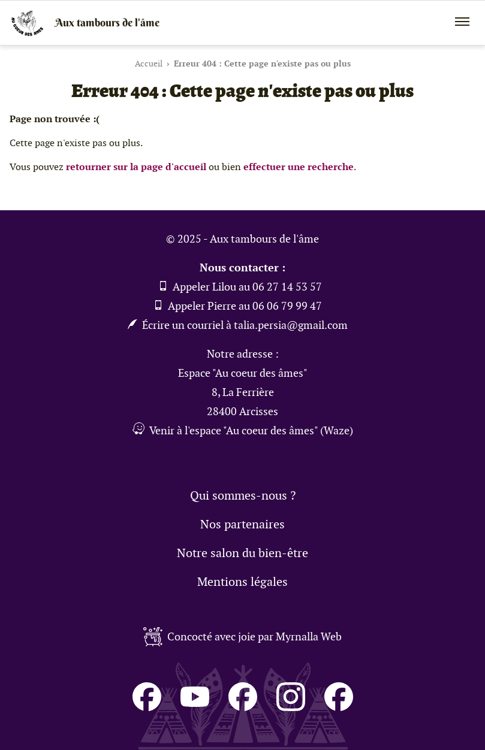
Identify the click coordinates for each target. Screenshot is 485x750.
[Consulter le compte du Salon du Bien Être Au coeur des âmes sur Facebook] (146, 704)
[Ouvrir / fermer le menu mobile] (462, 21)
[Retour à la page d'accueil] (242, 23)
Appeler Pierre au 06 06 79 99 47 (237, 306)
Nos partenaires (242, 524)
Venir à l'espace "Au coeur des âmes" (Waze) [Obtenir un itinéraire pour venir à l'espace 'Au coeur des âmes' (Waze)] (242, 430)
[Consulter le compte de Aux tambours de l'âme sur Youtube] (194, 704)
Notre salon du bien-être (242, 553)
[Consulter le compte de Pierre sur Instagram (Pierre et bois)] (290, 704)
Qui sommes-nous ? (243, 495)
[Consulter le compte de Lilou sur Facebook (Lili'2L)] (242, 704)
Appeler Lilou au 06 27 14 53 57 (240, 287)
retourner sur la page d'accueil (136, 167)
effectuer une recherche (298, 167)
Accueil (148, 63)
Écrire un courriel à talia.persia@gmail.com (238, 325)
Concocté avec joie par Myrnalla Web (242, 636)
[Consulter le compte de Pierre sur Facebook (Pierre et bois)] (338, 704)
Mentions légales (242, 581)
